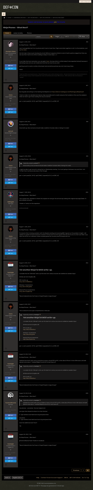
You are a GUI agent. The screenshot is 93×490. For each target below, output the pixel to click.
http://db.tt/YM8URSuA (25, 281)
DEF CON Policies (75, 477)
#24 (87, 354)
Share (10, 65)
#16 (87, 42)
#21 (87, 227)
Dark (7, 477)
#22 (87, 263)
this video (24, 50)
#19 (87, 156)
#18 (87, 121)
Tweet (10, 68)
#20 (87, 192)
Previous (76, 470)
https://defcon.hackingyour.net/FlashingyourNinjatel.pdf (68, 92)
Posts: (6, 62)
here (48, 61)
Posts (7, 33)
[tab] (7, 33)
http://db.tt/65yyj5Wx (25, 286)
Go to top (85, 477)
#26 (87, 434)
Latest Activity (18, 33)
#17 (87, 85)
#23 (87, 304)
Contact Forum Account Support (52, 477)
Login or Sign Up (85, 1)
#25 (87, 393)
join (55, 22)
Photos (29, 33)
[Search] (44, 36)
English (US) (17, 477)
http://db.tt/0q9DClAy (25, 291)
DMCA (66, 477)
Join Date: (7, 60)
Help (37, 477)
